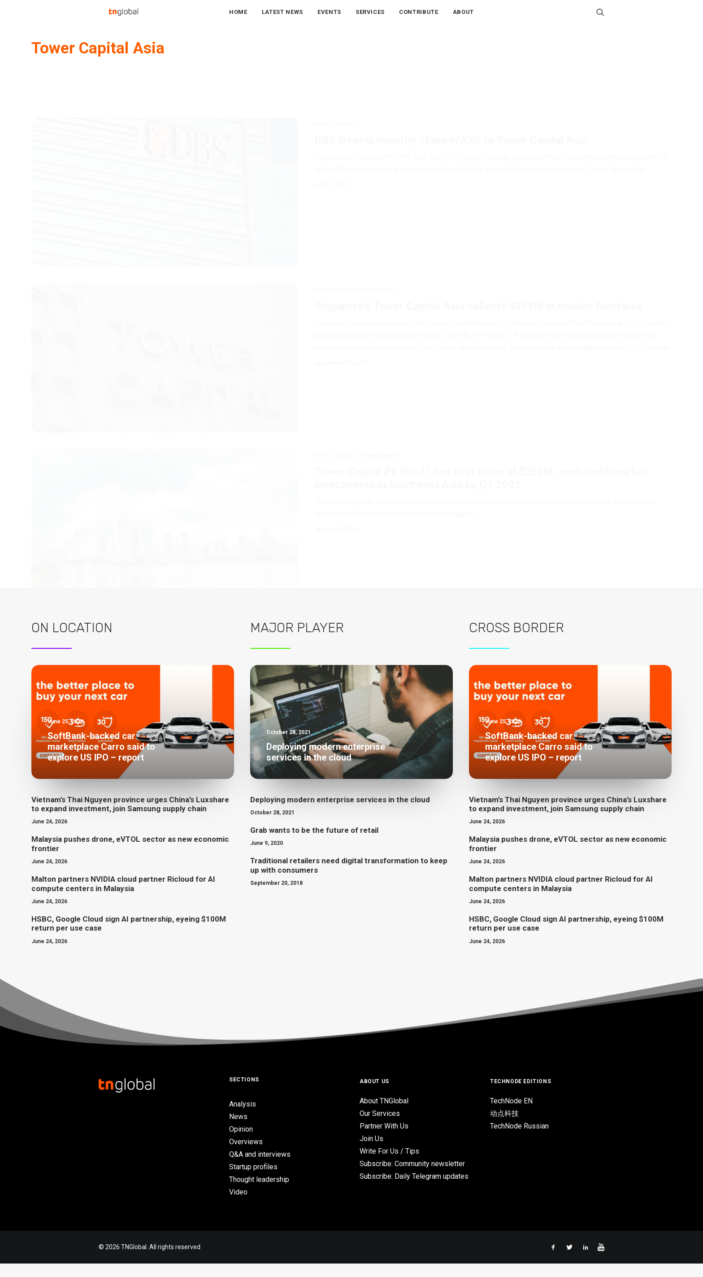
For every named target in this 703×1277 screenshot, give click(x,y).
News (321, 94)
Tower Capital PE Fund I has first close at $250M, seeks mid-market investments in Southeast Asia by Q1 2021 (480, 478)
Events (329, 18)
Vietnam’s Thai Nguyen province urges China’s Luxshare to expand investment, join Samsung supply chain (130, 818)
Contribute (418, 18)
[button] (600, 18)
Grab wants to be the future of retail (314, 843)
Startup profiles (253, 1180)
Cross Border (516, 641)
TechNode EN (511, 1114)
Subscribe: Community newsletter (412, 1177)
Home (238, 18)
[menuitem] (238, 18)
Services (370, 18)
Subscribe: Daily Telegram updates (414, 1189)
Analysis (242, 1117)
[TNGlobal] (123, 18)
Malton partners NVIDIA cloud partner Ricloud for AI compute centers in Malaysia (123, 897)
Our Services (380, 1127)
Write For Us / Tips (389, 1164)
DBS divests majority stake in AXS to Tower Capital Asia (451, 110)
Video (238, 1205)
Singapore (345, 94)
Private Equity (349, 260)
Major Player (297, 641)
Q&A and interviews (260, 1167)
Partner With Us (384, 1139)
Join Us (371, 1152)
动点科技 (504, 1127)
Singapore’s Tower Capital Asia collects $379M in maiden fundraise (478, 276)
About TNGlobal (384, 1114)
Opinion (241, 1142)
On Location (72, 641)
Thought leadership (259, 1193)
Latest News (282, 18)
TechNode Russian (519, 1139)
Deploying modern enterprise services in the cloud (340, 813)
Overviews (246, 1155)
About (463, 18)
